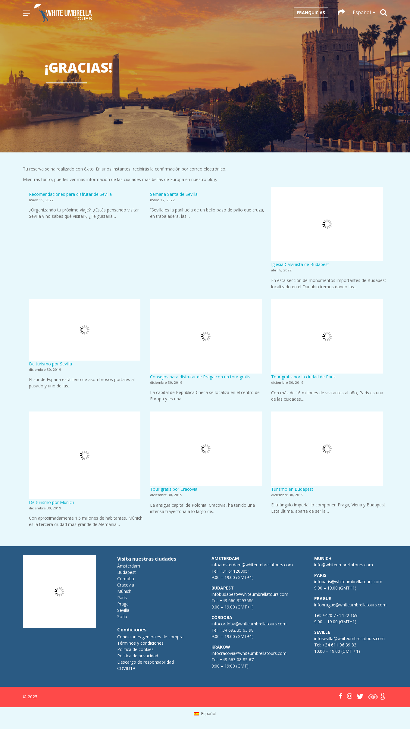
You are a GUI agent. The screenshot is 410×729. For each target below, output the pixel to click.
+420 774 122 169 (339, 615)
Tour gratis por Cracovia (173, 489)
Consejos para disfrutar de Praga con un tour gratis (200, 377)
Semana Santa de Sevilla (174, 194)
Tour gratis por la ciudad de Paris (303, 377)
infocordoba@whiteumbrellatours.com (248, 624)
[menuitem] (205, 714)
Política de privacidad (137, 656)
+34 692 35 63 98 (237, 630)
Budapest (126, 572)
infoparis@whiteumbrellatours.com (348, 581)
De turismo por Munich (51, 502)
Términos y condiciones (140, 643)
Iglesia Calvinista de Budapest (300, 264)
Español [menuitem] (208, 713)
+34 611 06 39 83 (339, 645)
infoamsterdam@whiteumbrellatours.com (252, 565)
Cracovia (125, 585)
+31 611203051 (235, 571)
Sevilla (123, 610)
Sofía (122, 616)
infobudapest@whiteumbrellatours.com (249, 594)
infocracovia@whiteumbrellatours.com (248, 653)
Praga (123, 604)
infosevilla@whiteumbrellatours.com (349, 638)
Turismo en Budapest (292, 489)
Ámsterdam (128, 566)
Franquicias (311, 12)
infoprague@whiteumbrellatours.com (350, 605)
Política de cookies (135, 649)
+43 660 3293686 (237, 600)
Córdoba (125, 578)
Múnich (124, 591)
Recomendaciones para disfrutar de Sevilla (70, 194)
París (122, 597)
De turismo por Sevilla (50, 364)
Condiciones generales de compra (150, 637)
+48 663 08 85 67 (237, 659)
